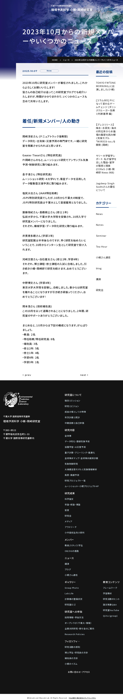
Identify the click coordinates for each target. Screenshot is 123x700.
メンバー (69, 539)
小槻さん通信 (103, 257)
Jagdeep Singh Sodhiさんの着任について (105, 187)
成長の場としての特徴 (75, 411)
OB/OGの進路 (72, 550)
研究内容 (70, 430)
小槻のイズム (71, 663)
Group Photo (72, 587)
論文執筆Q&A (110, 604)
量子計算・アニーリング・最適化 (80, 452)
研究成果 (70, 493)
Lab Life (69, 593)
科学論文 (69, 498)
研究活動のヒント (111, 598)
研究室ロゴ (70, 604)
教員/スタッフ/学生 (74, 545)
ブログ (68, 569)
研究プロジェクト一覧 (75, 480)
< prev (26, 374)
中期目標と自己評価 (74, 422)
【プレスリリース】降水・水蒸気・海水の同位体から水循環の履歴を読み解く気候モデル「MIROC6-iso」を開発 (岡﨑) (106, 134)
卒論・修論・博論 (72, 504)
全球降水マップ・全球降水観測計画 (81, 458)
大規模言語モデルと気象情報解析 (81, 469)
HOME (55, 60)
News (99, 214)
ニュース (66, 60)
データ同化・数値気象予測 (77, 441)
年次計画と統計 (72, 417)
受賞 (67, 510)
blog (99, 268)
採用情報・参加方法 (74, 617)
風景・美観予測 (72, 474)
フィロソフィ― (72, 641)
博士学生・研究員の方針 (76, 652)
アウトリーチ (71, 526)
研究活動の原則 (72, 646)
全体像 (68, 435)
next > (84, 374)
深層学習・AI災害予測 (75, 446)
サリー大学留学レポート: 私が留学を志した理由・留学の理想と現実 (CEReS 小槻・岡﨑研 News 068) (106, 164)
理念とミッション (72, 400)
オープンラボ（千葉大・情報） (78, 622)
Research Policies (75, 634)
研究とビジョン (72, 406)
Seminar (101, 235)
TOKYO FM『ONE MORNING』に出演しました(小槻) (106, 86)
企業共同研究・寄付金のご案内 (79, 628)
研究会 (99, 290)
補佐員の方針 (71, 658)
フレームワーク (110, 587)
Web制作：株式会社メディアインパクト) (82, 696)
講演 (98, 279)
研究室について (73, 394)
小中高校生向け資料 (75, 532)
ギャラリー (70, 582)
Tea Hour (101, 246)
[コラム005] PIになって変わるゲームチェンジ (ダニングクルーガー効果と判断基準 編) (106, 107)
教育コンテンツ (111, 582)
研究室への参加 (73, 611)
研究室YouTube (111, 610)
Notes (100, 224)
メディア (68, 521)
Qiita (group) (110, 615)
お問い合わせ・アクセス (77, 670)
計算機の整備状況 (73, 598)
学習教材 (107, 593)
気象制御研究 (71, 463)
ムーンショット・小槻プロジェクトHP (82, 486)
